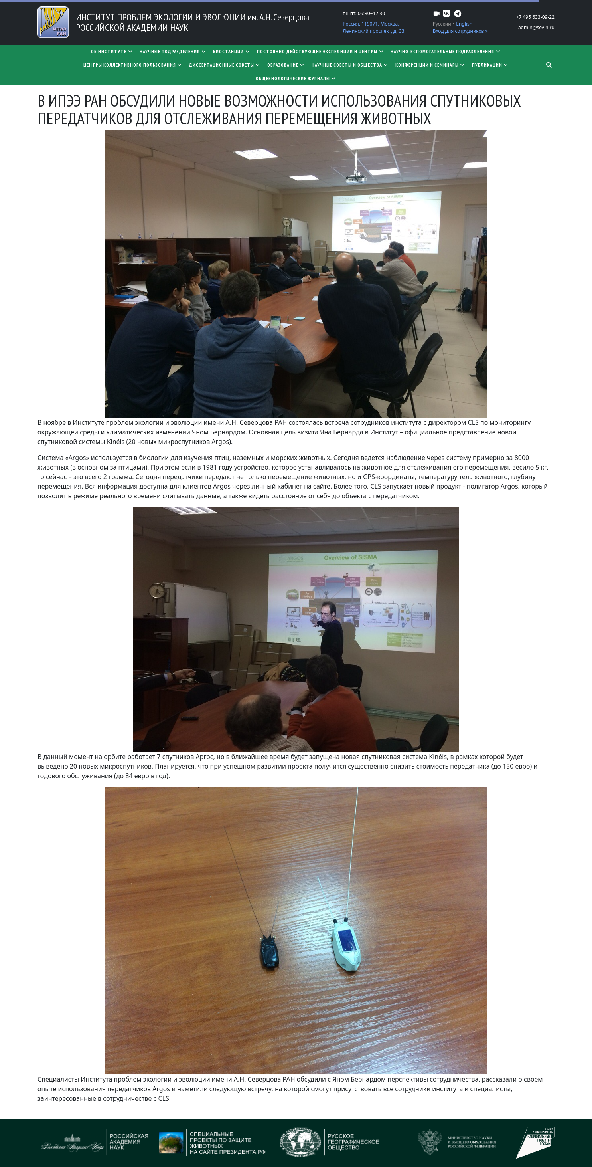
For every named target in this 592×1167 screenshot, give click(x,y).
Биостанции (232, 51)
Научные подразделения (173, 51)
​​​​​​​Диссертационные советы (225, 65)
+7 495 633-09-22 (535, 17)
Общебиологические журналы (296, 78)
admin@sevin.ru (536, 27)
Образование (286, 65)
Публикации (490, 65)
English (464, 23)
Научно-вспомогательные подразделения (446, 51)
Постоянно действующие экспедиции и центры (320, 51)
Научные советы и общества (350, 65)
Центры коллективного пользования (133, 65)
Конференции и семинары (430, 65)
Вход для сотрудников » (460, 31)
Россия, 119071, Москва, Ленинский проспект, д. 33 (373, 27)
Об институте (112, 51)
